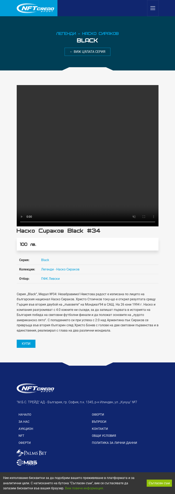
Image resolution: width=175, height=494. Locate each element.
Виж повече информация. (84, 488)
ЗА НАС (24, 422)
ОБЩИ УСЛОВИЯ (104, 436)
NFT (21, 436)
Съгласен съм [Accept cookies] (159, 483)
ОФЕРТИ (25, 443)
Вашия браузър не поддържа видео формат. (87, 155)
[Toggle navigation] (152, 8)
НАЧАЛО (25, 414)
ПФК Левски (50, 279)
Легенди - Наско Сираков (60, 269)
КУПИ (26, 344)
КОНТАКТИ (100, 429)
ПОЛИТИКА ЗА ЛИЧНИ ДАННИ (114, 443)
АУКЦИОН (26, 429)
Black (45, 260)
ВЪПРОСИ (99, 422)
